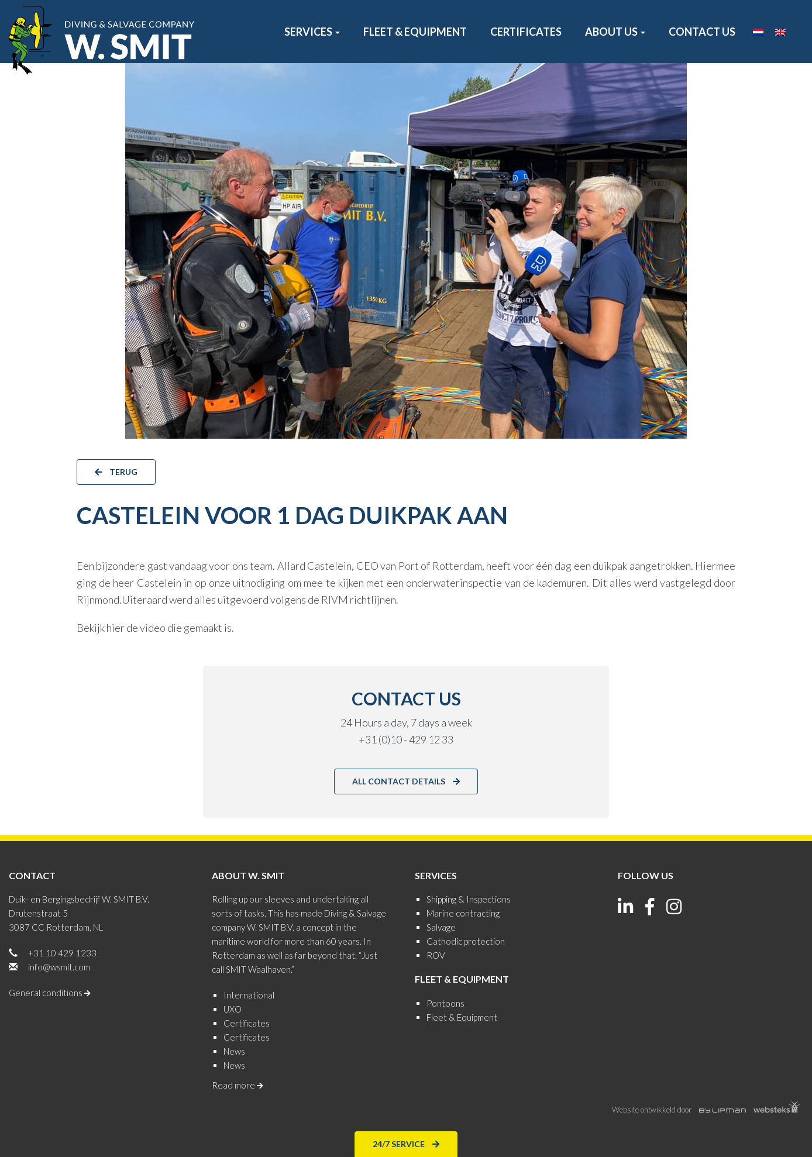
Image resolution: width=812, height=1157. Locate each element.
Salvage (441, 927)
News (234, 1051)
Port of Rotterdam (440, 565)
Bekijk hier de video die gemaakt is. (155, 627)
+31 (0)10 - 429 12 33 (406, 739)
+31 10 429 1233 (62, 953)
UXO (232, 1009)
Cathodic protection (465, 941)
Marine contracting (463, 913)
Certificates (526, 31)
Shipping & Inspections (468, 899)
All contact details (406, 780)
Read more (237, 1085)
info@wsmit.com (59, 967)
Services (312, 31)
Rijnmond (98, 599)
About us (615, 31)
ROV (435, 955)
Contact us (702, 31)
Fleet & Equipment (415, 31)
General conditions (50, 992)
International (248, 995)
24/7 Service (406, 1143)
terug (116, 471)
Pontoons (445, 1003)
